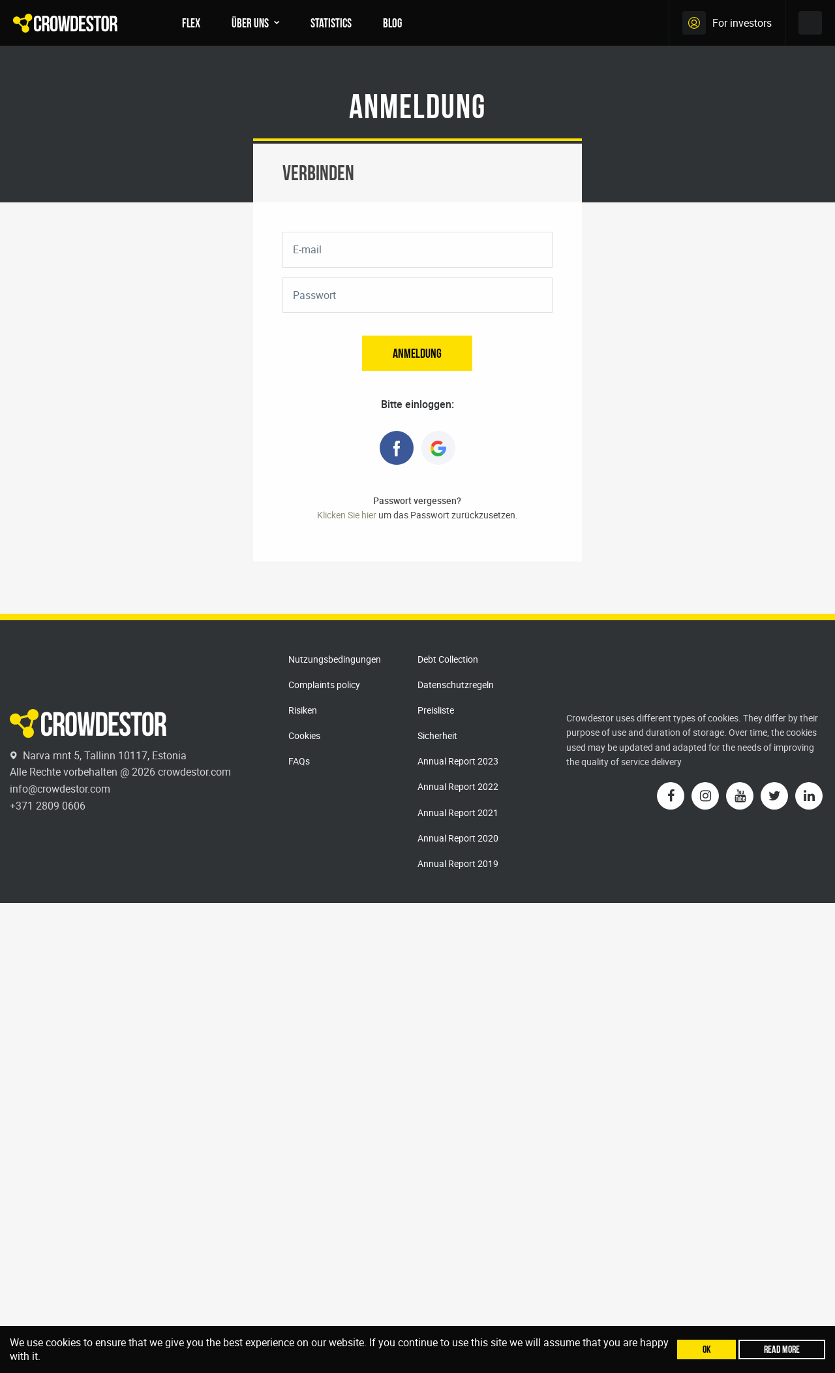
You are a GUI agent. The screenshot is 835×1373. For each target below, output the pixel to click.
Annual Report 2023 (458, 761)
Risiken (302, 710)
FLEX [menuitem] (191, 22)
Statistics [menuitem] (331, 22)
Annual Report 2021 (458, 812)
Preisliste (436, 710)
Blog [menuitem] (392, 22)
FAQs (299, 761)
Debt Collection (448, 659)
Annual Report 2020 (458, 838)
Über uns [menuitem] (250, 22)
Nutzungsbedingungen (334, 659)
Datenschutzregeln (456, 684)
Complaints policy (324, 684)
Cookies (304, 735)
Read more (782, 1349)
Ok (707, 1349)
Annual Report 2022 (458, 786)
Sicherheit (437, 735)
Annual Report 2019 (458, 863)
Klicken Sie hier (346, 515)
